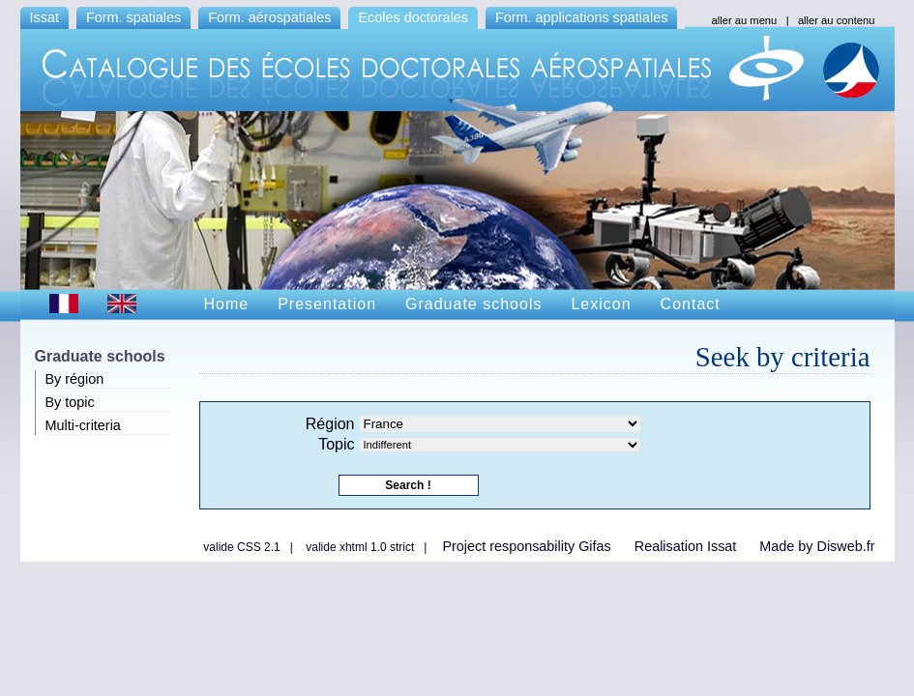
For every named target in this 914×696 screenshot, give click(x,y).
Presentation (327, 304)
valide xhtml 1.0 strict (360, 547)
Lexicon (601, 304)
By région (74, 379)
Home (227, 304)
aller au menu (745, 20)
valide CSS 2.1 (241, 547)
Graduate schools (473, 304)
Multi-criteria (83, 425)
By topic (70, 402)
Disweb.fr (846, 546)
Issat (44, 17)
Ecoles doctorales (413, 17)
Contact (691, 304)
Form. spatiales (133, 17)
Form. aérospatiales (269, 17)
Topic (336, 444)
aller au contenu (836, 20)
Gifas (594, 546)
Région (330, 424)
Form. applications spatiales (581, 17)
